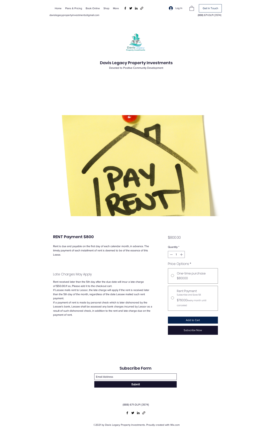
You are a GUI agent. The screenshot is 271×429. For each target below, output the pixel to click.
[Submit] (135, 384)
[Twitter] (131, 8)
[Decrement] (170, 254)
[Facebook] (125, 8)
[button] (192, 8)
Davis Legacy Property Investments (136, 63)
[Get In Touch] (210, 8)
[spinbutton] (176, 254)
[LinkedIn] (136, 8)
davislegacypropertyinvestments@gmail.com (74, 15)
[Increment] (181, 254)
